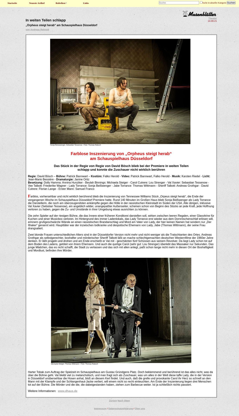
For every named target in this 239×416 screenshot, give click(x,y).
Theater (212, 18)
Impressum (100, 408)
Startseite (12, 3)
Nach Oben (123, 400)
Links (86, 3)
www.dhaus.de (67, 391)
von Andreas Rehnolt (37, 29)
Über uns (140, 408)
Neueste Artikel (37, 3)
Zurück (113, 400)
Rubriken (61, 3)
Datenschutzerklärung (120, 408)
